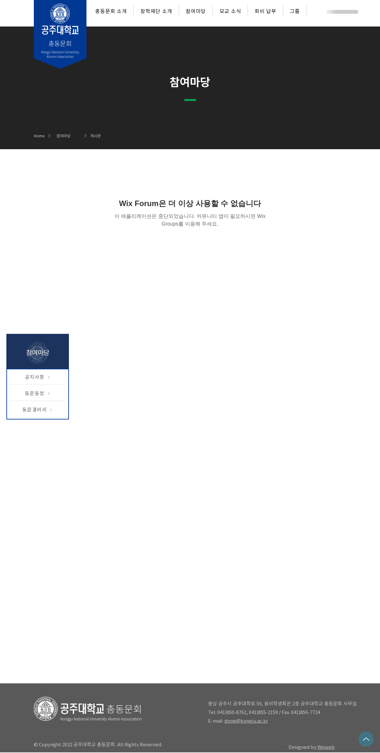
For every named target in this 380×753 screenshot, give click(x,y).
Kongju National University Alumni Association (101, 719)
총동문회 (124, 709)
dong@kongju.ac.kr (246, 720)
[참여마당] (73, 135)
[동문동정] (37, 393)
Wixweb (326, 747)
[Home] (41, 135)
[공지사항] (37, 377)
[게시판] (107, 135)
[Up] (366, 739)
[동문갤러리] (37, 409)
